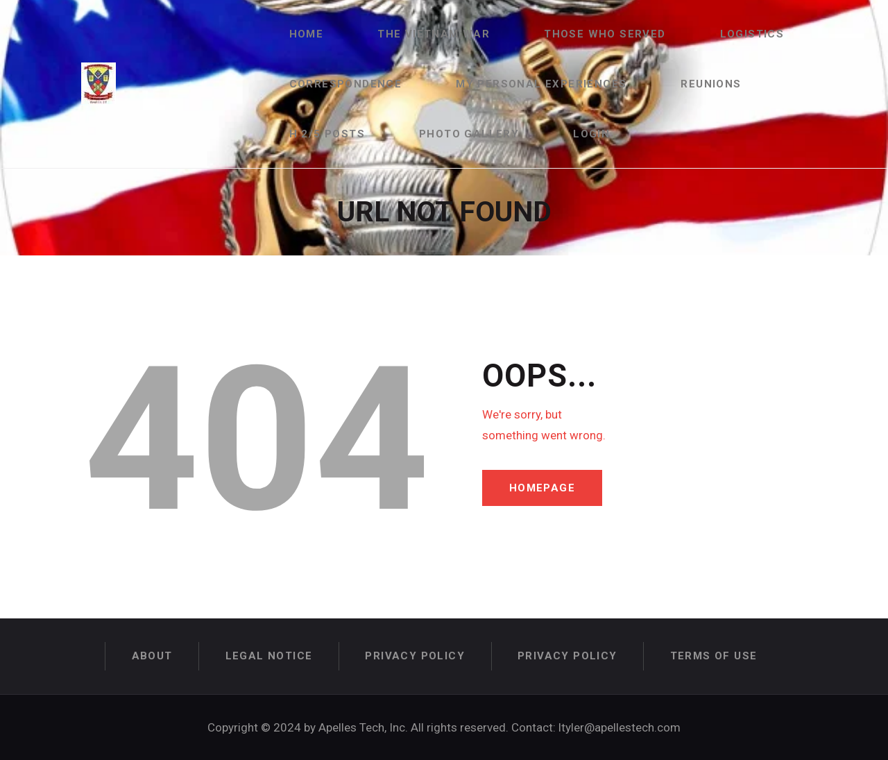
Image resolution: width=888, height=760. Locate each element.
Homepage (542, 488)
